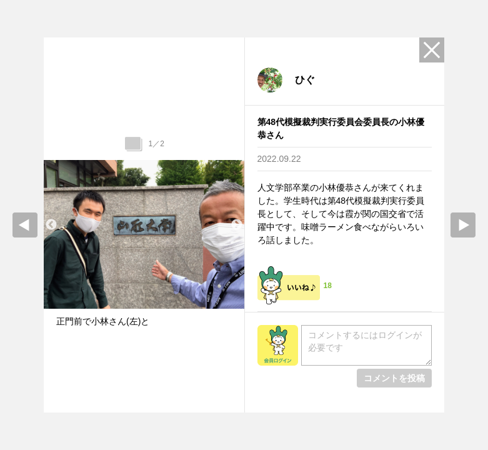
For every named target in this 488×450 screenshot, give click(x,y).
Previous (51, 225)
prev (24, 225)
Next (237, 225)
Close (431, 50)
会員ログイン (277, 345)
